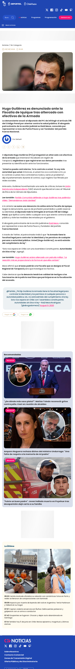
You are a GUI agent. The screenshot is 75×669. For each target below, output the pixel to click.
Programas (35, 17)
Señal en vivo (65, 17)
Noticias (5, 45)
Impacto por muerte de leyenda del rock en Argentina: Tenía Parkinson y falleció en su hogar (37, 604)
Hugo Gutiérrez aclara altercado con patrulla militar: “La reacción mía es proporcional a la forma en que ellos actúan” (34, 259)
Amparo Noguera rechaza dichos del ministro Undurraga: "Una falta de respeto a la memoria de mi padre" (36, 453)
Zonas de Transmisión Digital (18, 658)
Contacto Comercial (14, 655)
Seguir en (9, 314)
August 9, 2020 (47, 305)
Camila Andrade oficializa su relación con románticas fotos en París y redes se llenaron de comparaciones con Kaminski (37, 597)
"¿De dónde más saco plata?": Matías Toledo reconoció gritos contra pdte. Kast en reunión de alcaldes (36, 403)
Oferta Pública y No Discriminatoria (21, 661)
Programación (51, 17)
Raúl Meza (53, 223)
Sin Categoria (16, 45)
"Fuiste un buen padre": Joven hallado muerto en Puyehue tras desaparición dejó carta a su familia (36, 502)
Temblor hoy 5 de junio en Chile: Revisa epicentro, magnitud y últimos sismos (36, 623)
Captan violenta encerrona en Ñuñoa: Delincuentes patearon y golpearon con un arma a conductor (33, 610)
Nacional (10, 360)
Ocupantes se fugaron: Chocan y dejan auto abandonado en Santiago (33, 616)
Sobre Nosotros (11, 651)
